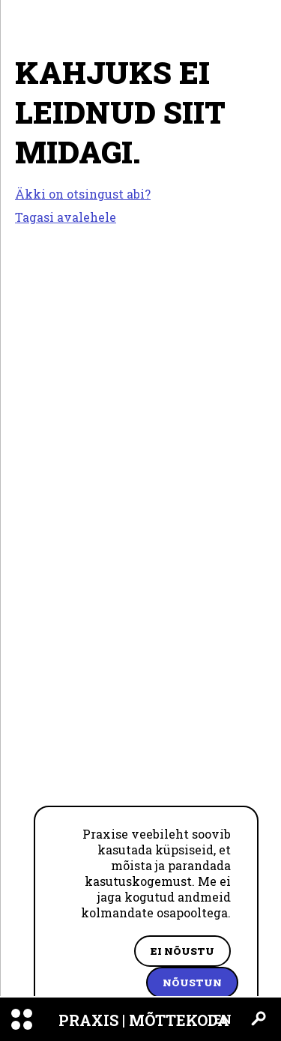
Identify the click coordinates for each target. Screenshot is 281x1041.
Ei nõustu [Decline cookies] (182, 951)
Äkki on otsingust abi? (83, 194)
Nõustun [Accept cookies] (192, 982)
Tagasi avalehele (65, 217)
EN (223, 1019)
